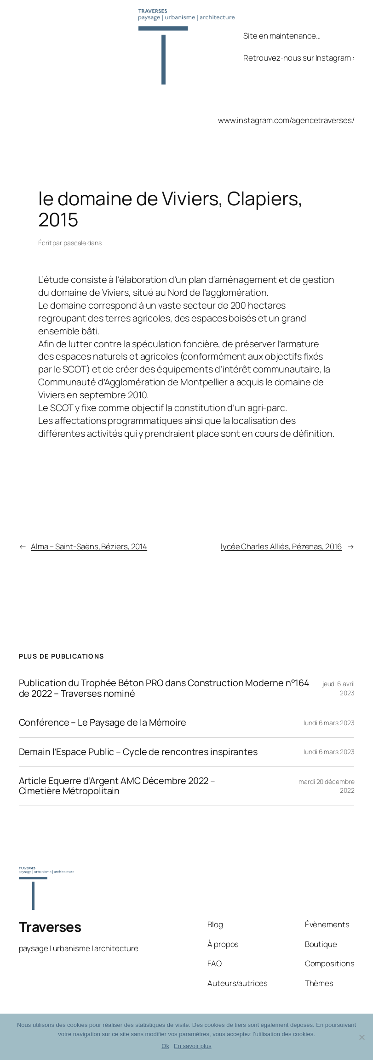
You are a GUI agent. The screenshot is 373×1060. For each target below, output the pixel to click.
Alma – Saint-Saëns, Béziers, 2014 (89, 546)
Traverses (50, 926)
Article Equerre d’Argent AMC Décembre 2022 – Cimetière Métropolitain (117, 786)
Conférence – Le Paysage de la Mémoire (102, 722)
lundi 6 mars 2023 (329, 722)
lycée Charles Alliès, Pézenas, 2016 (281, 546)
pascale (74, 242)
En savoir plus (193, 1046)
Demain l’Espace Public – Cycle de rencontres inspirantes (138, 752)
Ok (165, 1046)
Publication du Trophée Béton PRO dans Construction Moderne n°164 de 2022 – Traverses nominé (164, 688)
